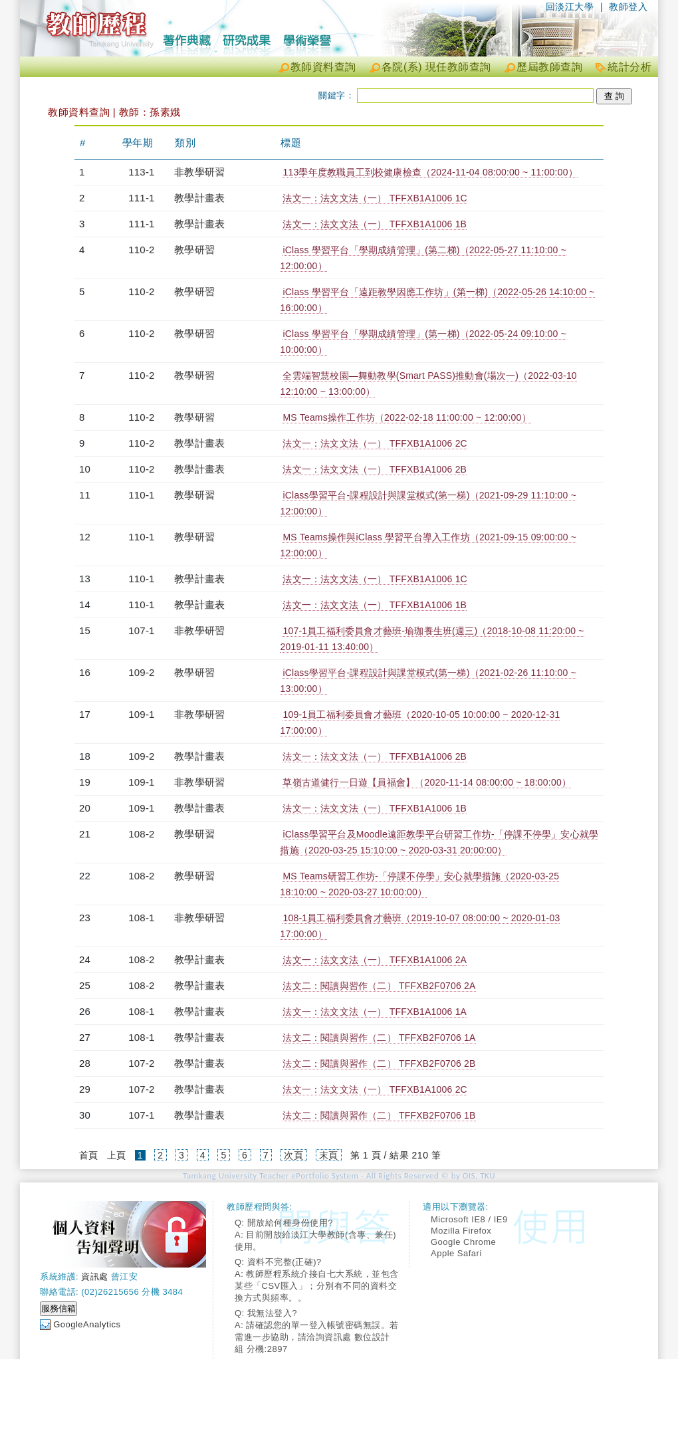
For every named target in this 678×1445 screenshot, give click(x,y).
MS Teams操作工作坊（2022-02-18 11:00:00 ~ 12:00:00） (406, 417)
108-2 (141, 833)
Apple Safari (456, 1253)
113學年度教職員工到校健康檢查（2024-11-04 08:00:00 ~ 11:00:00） (429, 172)
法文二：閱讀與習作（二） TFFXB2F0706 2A (378, 985)
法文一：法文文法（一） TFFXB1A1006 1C (374, 198)
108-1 (141, 917)
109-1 (141, 714)
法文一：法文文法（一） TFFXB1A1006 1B (374, 224)
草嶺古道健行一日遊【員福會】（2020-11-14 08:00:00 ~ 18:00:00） (426, 782)
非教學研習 (199, 171)
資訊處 (94, 1276)
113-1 (141, 171)
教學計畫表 (199, 197)
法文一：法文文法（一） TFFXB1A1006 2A (374, 959)
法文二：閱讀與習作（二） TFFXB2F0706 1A (378, 1037)
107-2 (141, 1063)
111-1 (141, 197)
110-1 (141, 494)
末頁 (328, 1155)
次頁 (293, 1155)
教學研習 (194, 249)
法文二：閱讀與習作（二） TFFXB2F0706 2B (378, 1063)
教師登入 (628, 6)
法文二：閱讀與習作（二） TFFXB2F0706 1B (378, 1115)
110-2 (141, 249)
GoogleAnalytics (86, 1324)
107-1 (141, 630)
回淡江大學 (570, 6)
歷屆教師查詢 (549, 66)
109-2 (141, 672)
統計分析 (629, 66)
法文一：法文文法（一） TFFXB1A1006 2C (374, 443)
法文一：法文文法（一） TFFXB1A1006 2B (374, 469)
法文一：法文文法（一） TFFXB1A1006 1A (374, 1011)
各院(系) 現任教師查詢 (436, 66)
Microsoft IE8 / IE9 (469, 1219)
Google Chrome (463, 1242)
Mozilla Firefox (461, 1231)
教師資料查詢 (323, 66)
